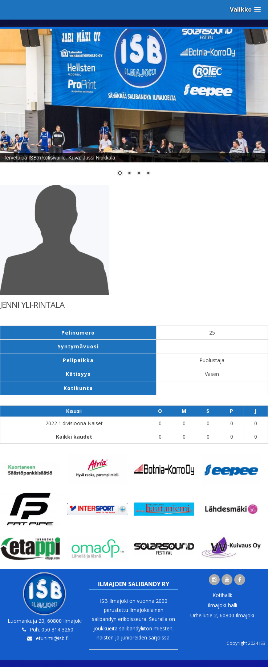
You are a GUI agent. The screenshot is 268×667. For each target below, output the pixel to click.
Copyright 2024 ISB (246, 643)
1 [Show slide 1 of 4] (120, 174)
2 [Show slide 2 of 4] (129, 174)
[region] (134, 107)
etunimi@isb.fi (52, 638)
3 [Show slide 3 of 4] (139, 174)
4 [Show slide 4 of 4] (148, 174)
